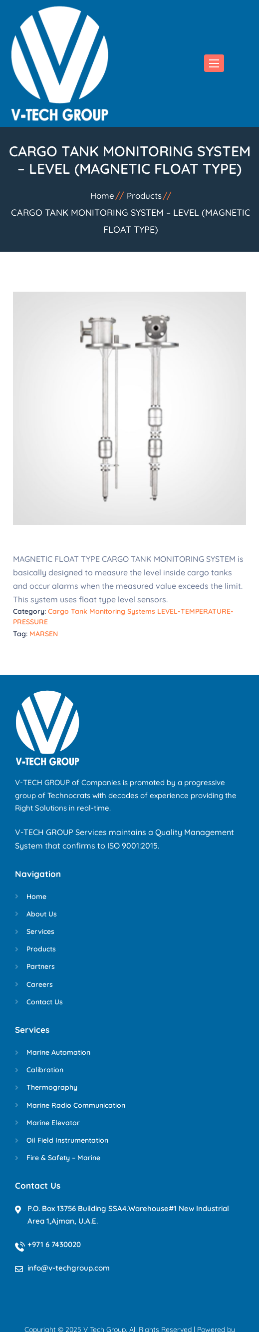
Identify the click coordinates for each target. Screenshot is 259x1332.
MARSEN (43, 633)
